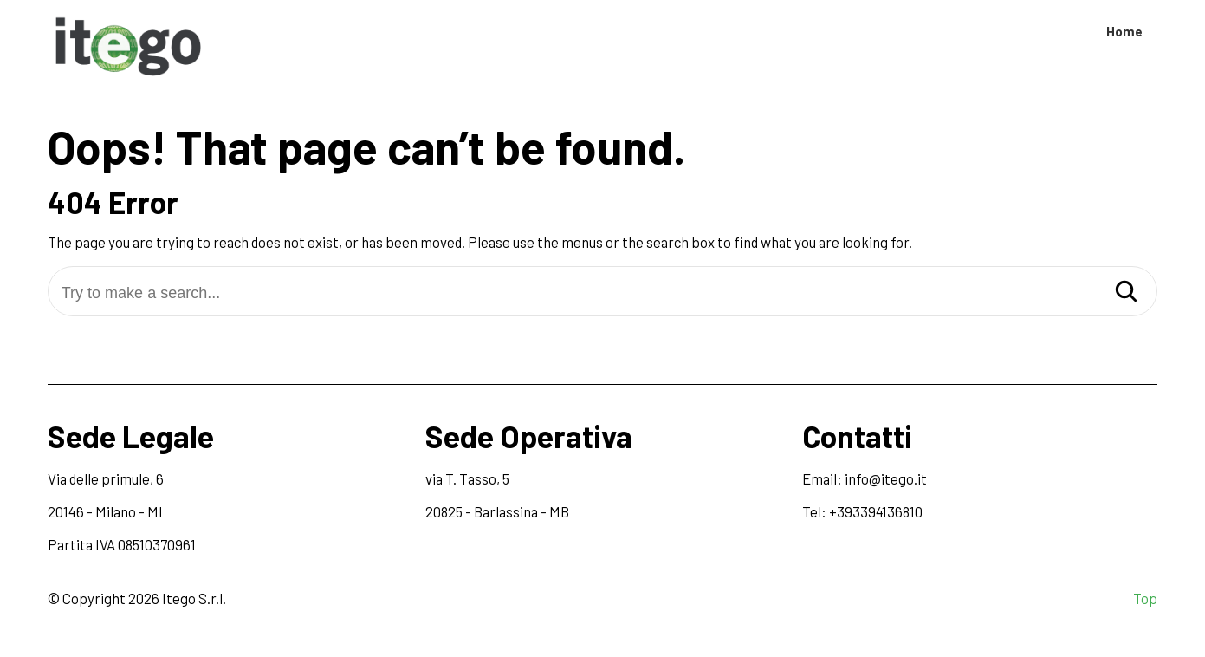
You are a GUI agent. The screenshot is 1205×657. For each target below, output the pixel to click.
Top (1145, 598)
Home (1124, 31)
